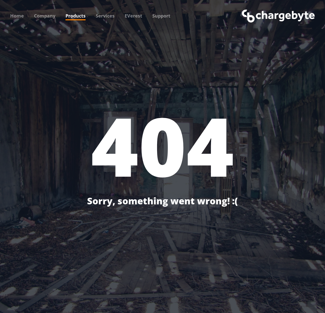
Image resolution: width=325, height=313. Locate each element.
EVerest (133, 16)
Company (44, 16)
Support (161, 16)
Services (105, 16)
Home (17, 16)
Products (76, 16)
